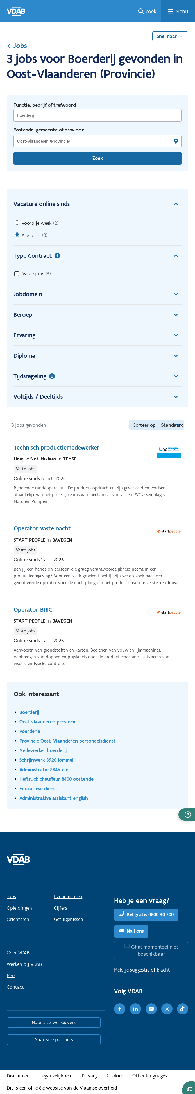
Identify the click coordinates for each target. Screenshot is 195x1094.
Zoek (151, 11)
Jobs (17, 45)
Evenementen (68, 896)
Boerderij (29, 712)
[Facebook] (119, 1008)
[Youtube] (151, 1008)
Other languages (149, 1076)
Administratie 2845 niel (44, 769)
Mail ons (135, 931)
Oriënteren (18, 919)
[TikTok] (182, 1008)
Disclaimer (18, 1076)
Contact (15, 987)
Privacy (90, 1076)
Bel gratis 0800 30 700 (150, 914)
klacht (163, 970)
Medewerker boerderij (43, 750)
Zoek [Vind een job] (97, 158)
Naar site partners (54, 1039)
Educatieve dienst (38, 788)
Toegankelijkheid (55, 1076)
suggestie (139, 970)
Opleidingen (19, 908)
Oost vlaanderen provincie (47, 722)
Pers (11, 975)
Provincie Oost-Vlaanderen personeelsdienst (67, 741)
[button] (186, 814)
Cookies (115, 1076)
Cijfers (60, 908)
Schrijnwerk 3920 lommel (46, 760)
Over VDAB (18, 953)
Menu (182, 11)
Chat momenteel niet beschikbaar (154, 950)
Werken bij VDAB (24, 964)
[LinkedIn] (135, 1008)
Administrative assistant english (53, 798)
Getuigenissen (68, 919)
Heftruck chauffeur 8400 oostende (56, 779)
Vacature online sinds (97, 204)
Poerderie (29, 731)
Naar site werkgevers (54, 1022)
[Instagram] (167, 1008)
